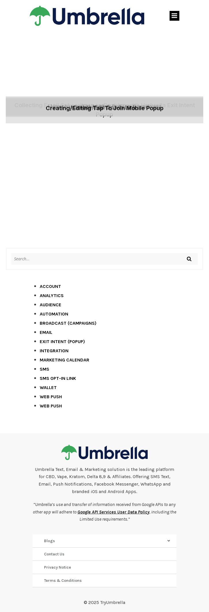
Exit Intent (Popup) (62, 341)
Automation (54, 314)
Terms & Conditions (63, 580)
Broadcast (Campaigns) (68, 323)
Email (46, 332)
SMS (44, 369)
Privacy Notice (57, 567)
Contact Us (54, 554)
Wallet (48, 387)
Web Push (51, 396)
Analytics (52, 295)
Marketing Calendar (64, 360)
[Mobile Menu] (174, 16)
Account (50, 286)
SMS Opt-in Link (58, 378)
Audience (50, 304)
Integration (54, 350)
